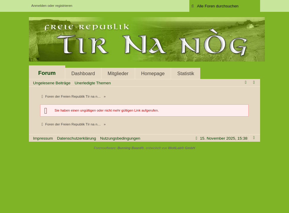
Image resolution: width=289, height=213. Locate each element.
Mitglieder (118, 73)
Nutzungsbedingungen (120, 138)
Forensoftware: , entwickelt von (144, 148)
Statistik (185, 73)
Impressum (43, 138)
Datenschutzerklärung (76, 138)
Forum (46, 73)
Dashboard (83, 73)
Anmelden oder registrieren (51, 5)
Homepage (153, 73)
